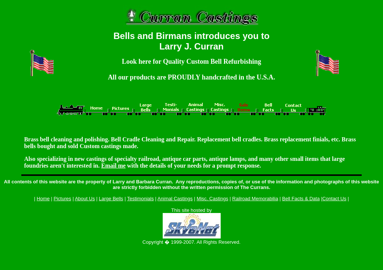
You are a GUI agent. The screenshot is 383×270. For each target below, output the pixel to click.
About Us (85, 198)
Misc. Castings (213, 198)
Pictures (62, 198)
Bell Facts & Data (300, 198)
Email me (113, 165)
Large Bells (111, 198)
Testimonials (140, 198)
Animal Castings (175, 198)
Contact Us (334, 198)
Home (43, 198)
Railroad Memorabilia (255, 198)
